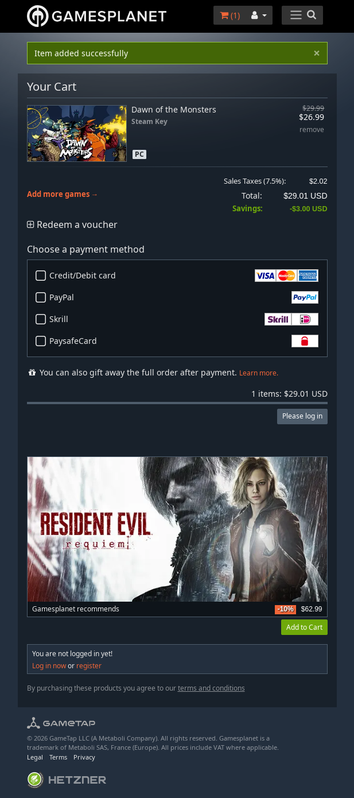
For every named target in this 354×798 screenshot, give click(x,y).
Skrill (183, 319)
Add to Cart (304, 627)
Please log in (302, 416)
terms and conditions (211, 688)
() (230, 15)
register (89, 665)
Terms (58, 757)
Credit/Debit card (183, 275)
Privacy (84, 757)
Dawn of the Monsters (173, 109)
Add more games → (63, 194)
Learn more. (258, 373)
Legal (35, 757)
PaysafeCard (183, 341)
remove (311, 130)
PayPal (183, 297)
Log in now (49, 665)
